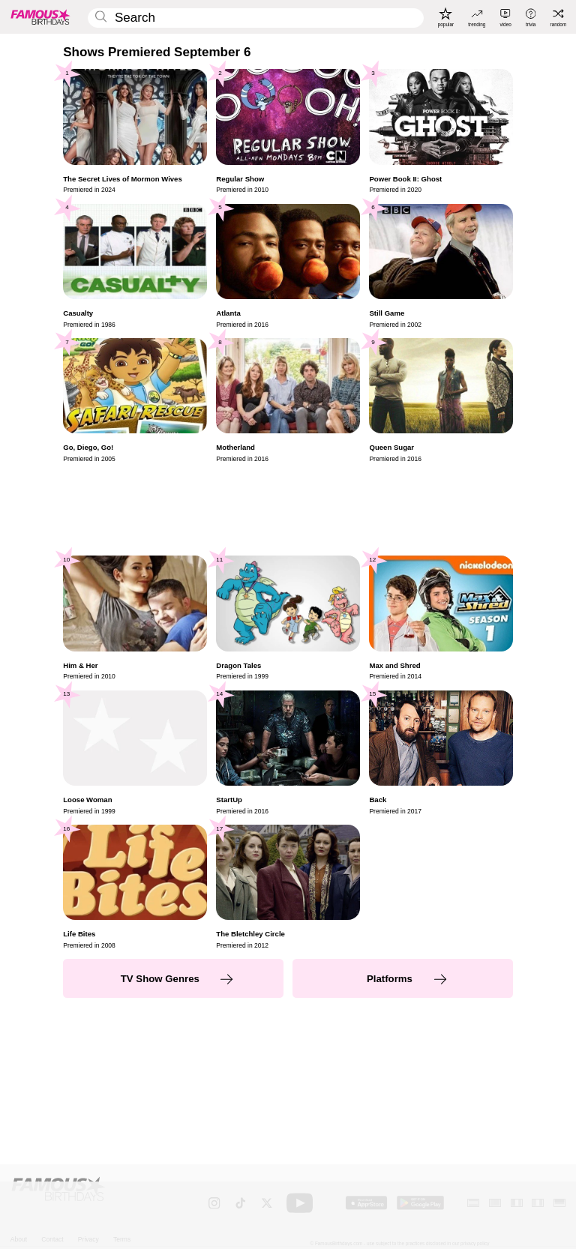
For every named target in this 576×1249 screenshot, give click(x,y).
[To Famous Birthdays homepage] (40, 16)
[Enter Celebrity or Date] (255, 18)
